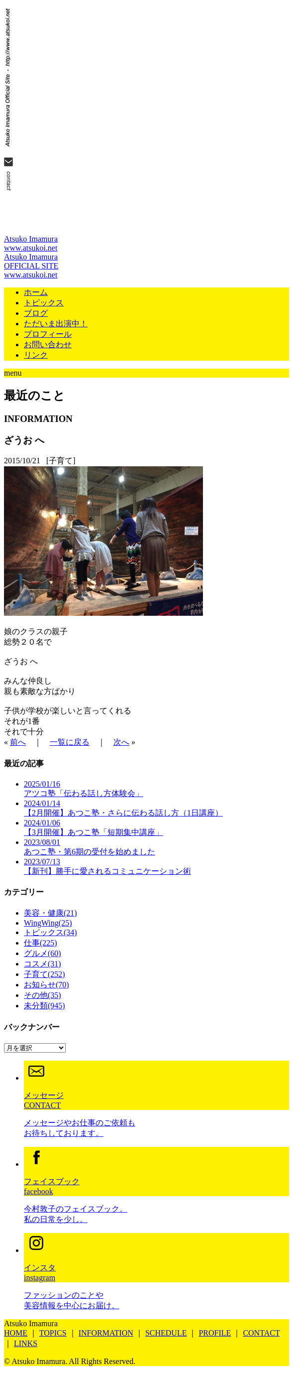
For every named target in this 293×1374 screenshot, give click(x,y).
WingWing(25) (48, 923)
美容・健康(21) (50, 913)
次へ (121, 742)
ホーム (36, 292)
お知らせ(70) (46, 984)
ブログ (36, 313)
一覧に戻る (70, 742)
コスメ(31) (42, 964)
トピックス (44, 302)
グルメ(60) (42, 953)
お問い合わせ (48, 344)
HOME (15, 1333)
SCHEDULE (166, 1333)
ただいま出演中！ (56, 323)
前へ (18, 742)
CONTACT (261, 1333)
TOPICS (53, 1333)
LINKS (25, 1343)
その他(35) (42, 995)
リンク (36, 355)
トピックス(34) (50, 932)
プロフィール (48, 334)
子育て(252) (44, 974)
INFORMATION (106, 1333)
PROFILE (214, 1333)
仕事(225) (40, 943)
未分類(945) (44, 1005)
